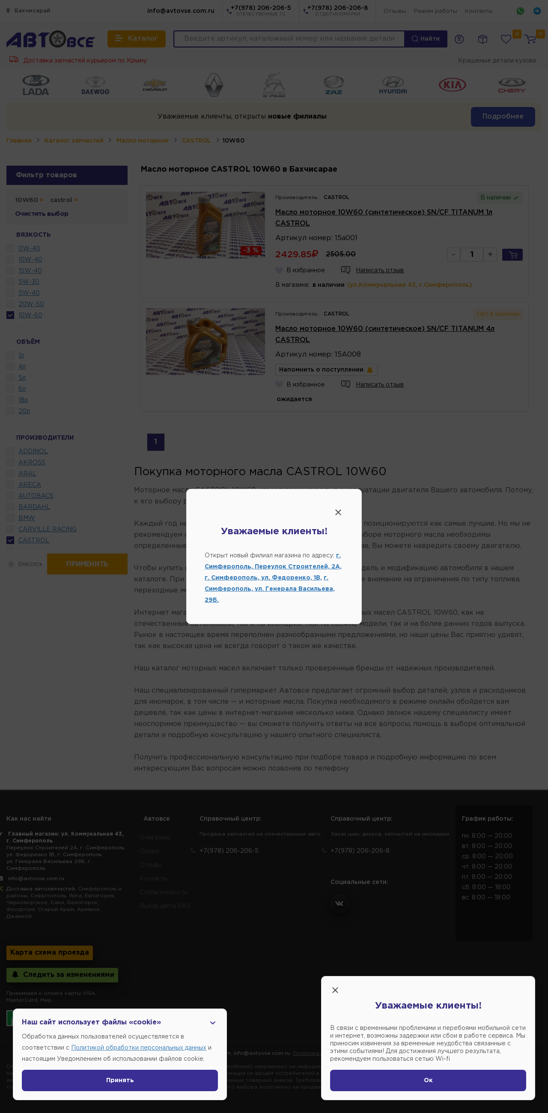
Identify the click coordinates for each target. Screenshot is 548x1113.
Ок (428, 1080)
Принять (120, 1080)
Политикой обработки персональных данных (138, 1048)
